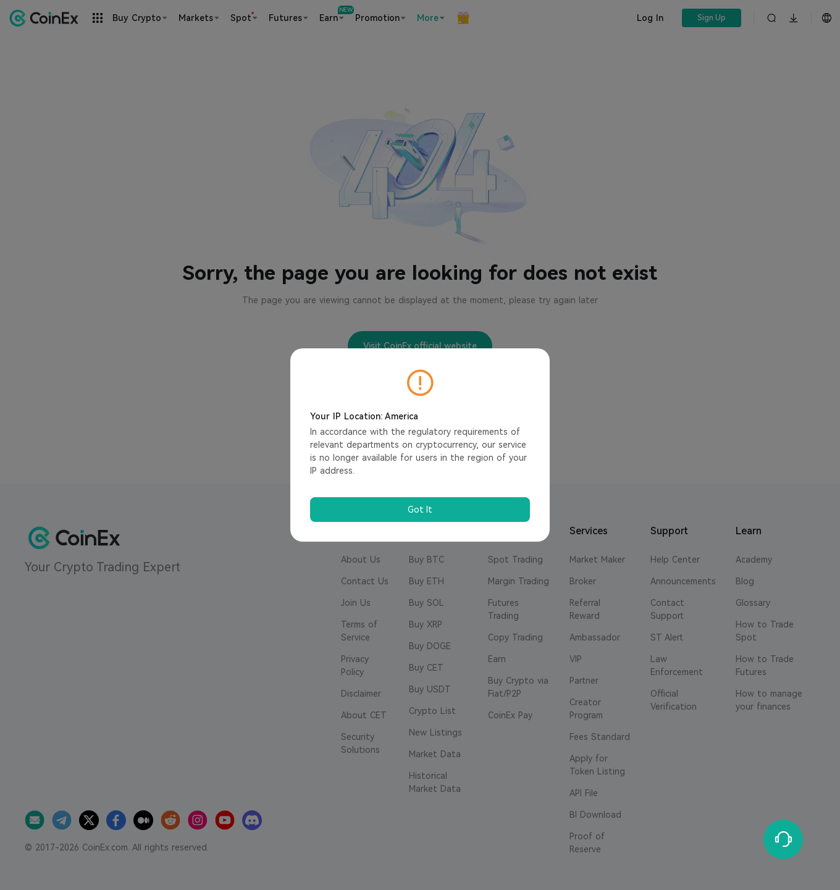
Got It (420, 509)
